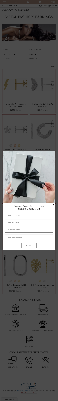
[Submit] (29, 245)
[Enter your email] (29, 230)
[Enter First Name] (29, 215)
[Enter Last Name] (29, 222)
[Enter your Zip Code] (29, 237)
